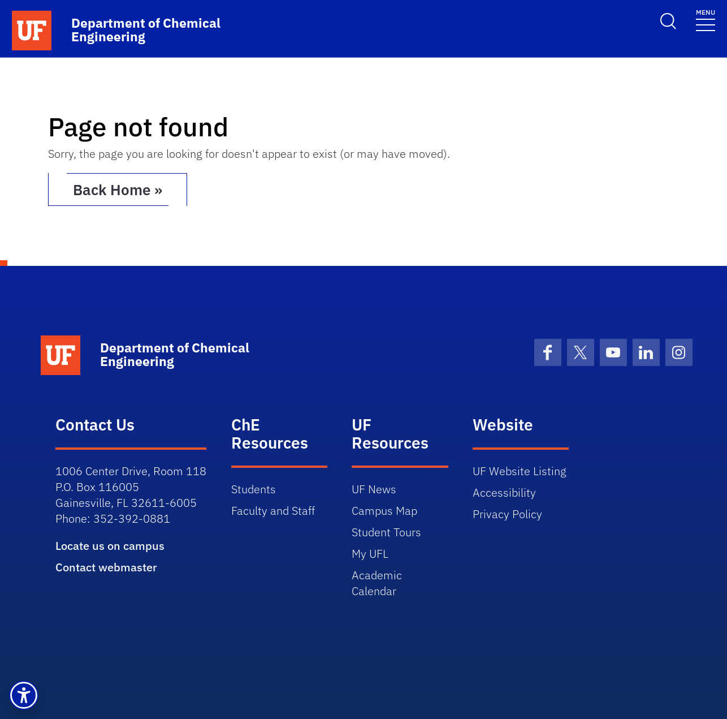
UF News (374, 489)
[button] (23, 695)
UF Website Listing (519, 471)
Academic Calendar (377, 583)
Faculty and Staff (273, 510)
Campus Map (384, 510)
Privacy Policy (507, 514)
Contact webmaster (106, 567)
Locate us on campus (110, 545)
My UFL (370, 553)
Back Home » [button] (117, 189)
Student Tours (386, 532)
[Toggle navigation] (705, 19)
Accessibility (504, 492)
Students (253, 489)
